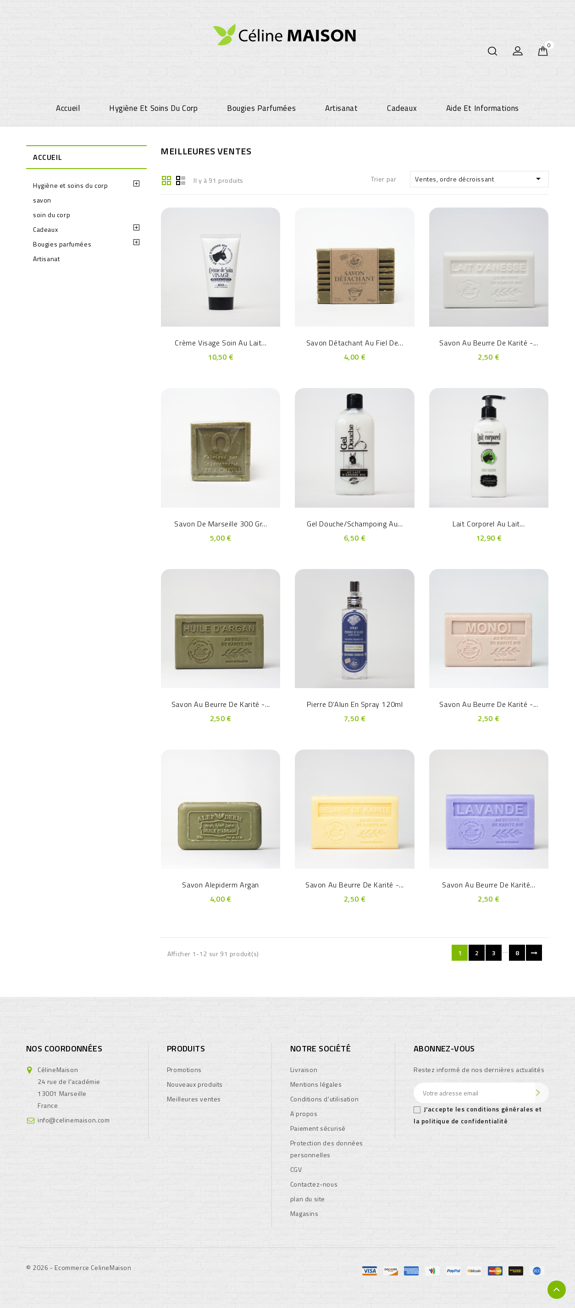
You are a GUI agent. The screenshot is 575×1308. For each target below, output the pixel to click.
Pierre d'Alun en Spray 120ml (355, 704)
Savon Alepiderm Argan (220, 884)
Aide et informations (482, 108)
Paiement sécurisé (318, 1128)
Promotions (184, 1069)
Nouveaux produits (195, 1084)
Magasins (304, 1213)
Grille (166, 179)
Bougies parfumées (261, 108)
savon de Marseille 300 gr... (220, 523)
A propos (304, 1113)
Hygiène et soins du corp (153, 108)
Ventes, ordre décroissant (479, 178)
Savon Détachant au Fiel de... (354, 342)
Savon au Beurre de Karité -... (488, 342)
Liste (180, 179)
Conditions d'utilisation (324, 1099)
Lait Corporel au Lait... (489, 523)
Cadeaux (402, 108)
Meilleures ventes (194, 1099)
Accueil (68, 108)
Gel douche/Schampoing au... (355, 523)
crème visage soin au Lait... (220, 342)
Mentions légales (316, 1084)
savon (42, 200)
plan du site (307, 1199)
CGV (296, 1169)
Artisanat (341, 108)
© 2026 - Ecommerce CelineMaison (79, 1267)
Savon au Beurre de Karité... (488, 884)
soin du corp (51, 214)
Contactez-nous (313, 1184)
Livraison (303, 1069)
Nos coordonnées (64, 1048)
